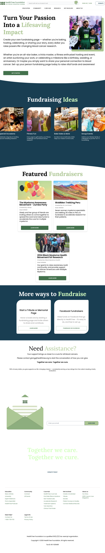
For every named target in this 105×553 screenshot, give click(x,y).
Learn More (35, 228)
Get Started (15, 73)
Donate (99, 3)
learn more (34, 329)
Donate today (52, 472)
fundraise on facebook (71, 329)
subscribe (91, 424)
